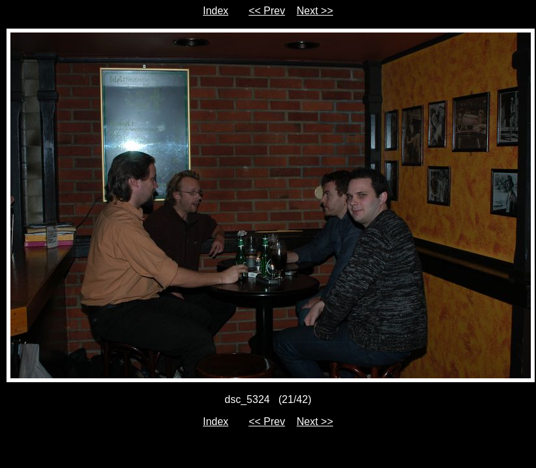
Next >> (315, 10)
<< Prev (266, 10)
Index (215, 10)
